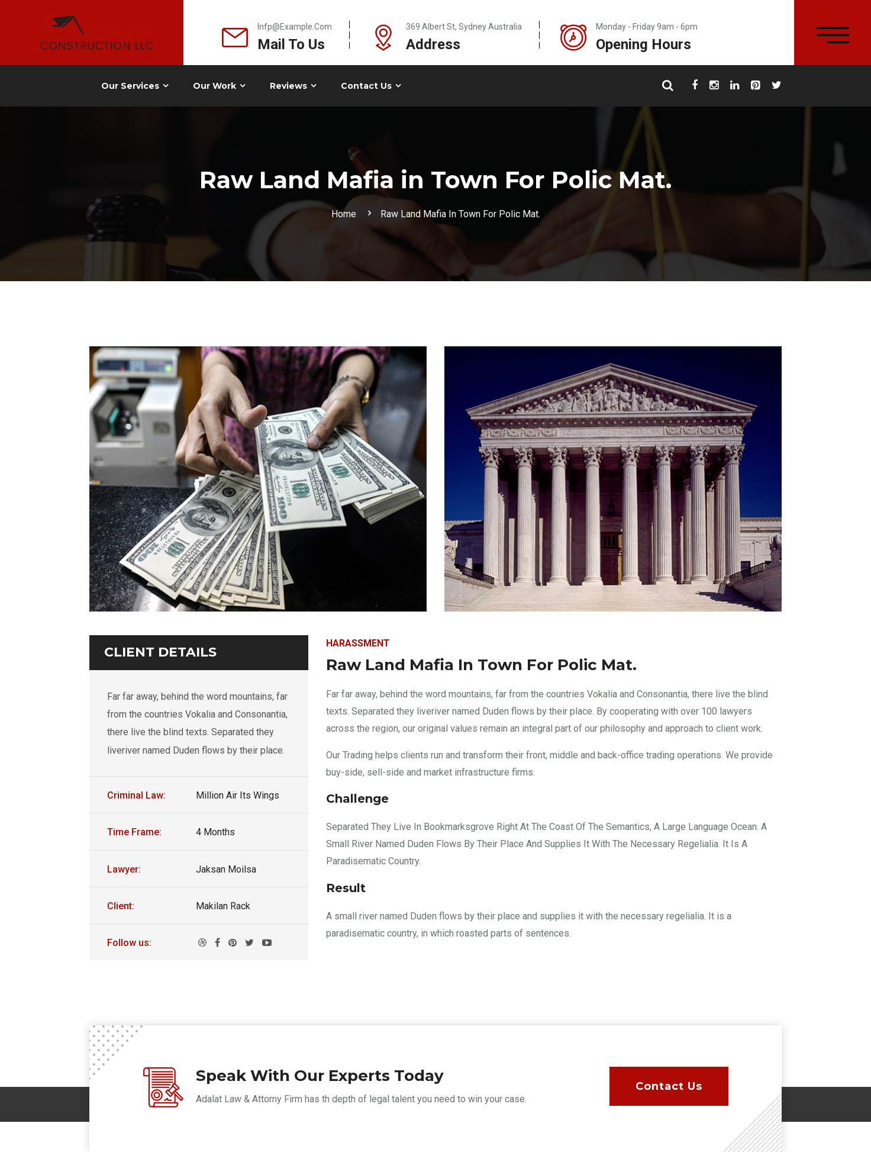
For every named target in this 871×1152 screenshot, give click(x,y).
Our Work (214, 86)
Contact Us (366, 86)
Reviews (288, 86)
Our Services (130, 86)
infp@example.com (294, 26)
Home (346, 214)
